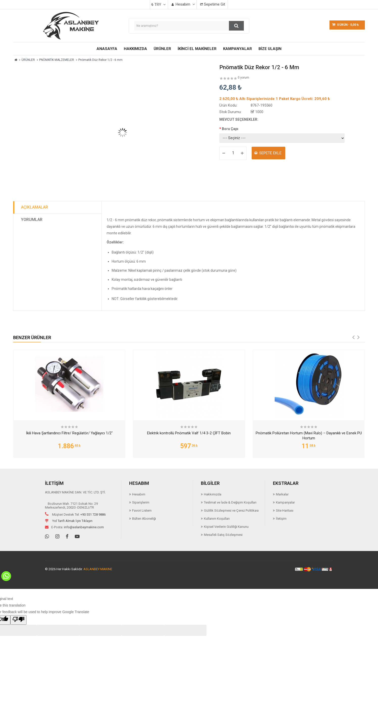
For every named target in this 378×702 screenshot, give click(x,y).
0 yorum (243, 77)
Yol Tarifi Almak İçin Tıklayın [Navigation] (68, 521)
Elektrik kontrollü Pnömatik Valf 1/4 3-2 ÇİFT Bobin (189, 433)
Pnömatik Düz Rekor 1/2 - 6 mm (100, 60)
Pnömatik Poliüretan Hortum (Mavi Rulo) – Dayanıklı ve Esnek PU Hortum (309, 435)
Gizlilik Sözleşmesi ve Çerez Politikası (231, 510)
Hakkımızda (212, 494)
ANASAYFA (107, 48)
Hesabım (138, 494)
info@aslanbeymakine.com (84, 527)
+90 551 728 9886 (93, 514)
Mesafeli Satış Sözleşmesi (223, 535)
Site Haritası (284, 510)
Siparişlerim (140, 502)
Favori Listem (142, 510)
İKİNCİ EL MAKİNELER (197, 48)
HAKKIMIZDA (135, 48)
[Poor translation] (18, 620)
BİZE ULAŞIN (269, 48)
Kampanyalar (285, 502)
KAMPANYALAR (237, 48)
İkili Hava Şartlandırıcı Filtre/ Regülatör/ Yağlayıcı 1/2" (69, 433)
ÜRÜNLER (162, 48)
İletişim (281, 518)
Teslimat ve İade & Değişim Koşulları (230, 502)
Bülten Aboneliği (144, 518)
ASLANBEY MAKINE (97, 569)
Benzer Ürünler (32, 337)
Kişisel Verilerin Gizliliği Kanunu (226, 527)
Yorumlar (31, 219)
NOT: (116, 299)
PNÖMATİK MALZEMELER (56, 60)
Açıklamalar (34, 207)
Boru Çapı (230, 129)
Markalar (282, 494)
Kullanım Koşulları (217, 518)
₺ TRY (158, 4)
